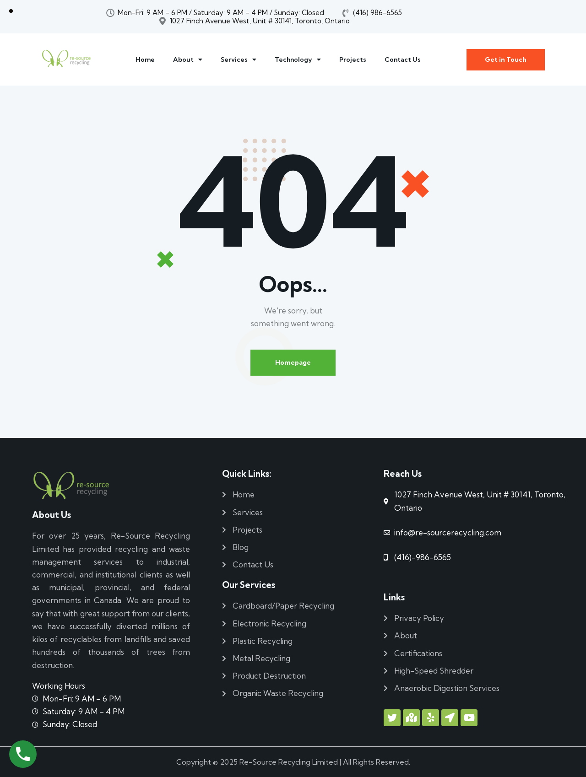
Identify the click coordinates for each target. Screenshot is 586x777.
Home (145, 59)
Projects (352, 59)
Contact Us (403, 59)
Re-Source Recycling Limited (288, 761)
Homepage (293, 362)
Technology (298, 59)
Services (238, 59)
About (187, 59)
